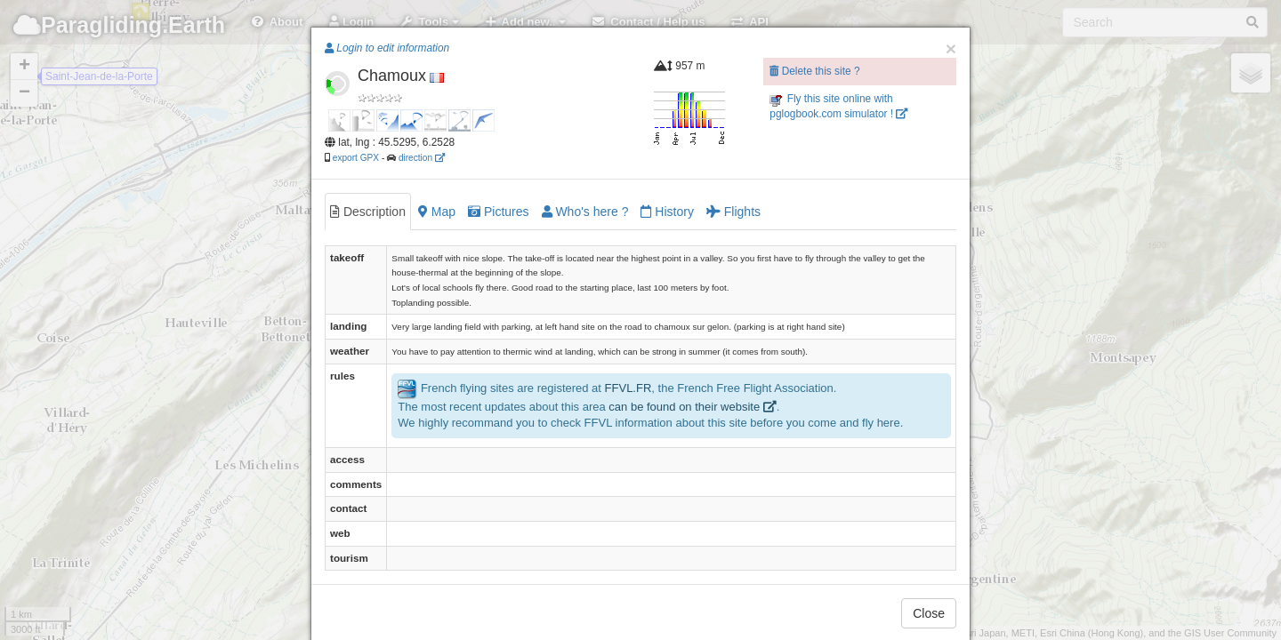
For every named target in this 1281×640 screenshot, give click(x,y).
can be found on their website (692, 406)
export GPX (356, 158)
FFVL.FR (628, 388)
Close (929, 613)
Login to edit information (387, 48)
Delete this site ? (814, 71)
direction (422, 158)
